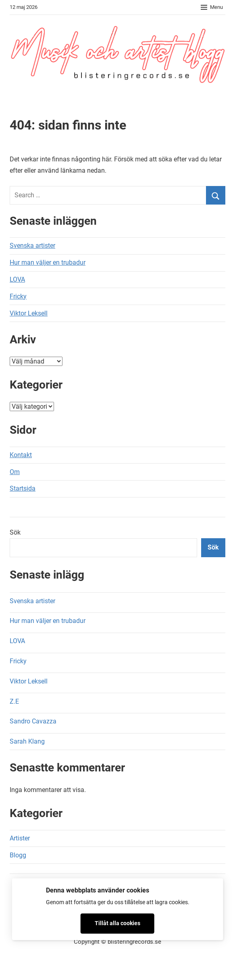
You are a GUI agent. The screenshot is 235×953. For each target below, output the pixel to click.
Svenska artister (32, 245)
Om (15, 472)
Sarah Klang (27, 741)
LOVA (17, 279)
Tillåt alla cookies (117, 923)
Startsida (22, 488)
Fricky (18, 296)
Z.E (14, 701)
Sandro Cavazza (33, 721)
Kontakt (21, 455)
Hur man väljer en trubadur (47, 262)
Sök (15, 532)
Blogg (18, 855)
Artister (20, 838)
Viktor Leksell (29, 313)
